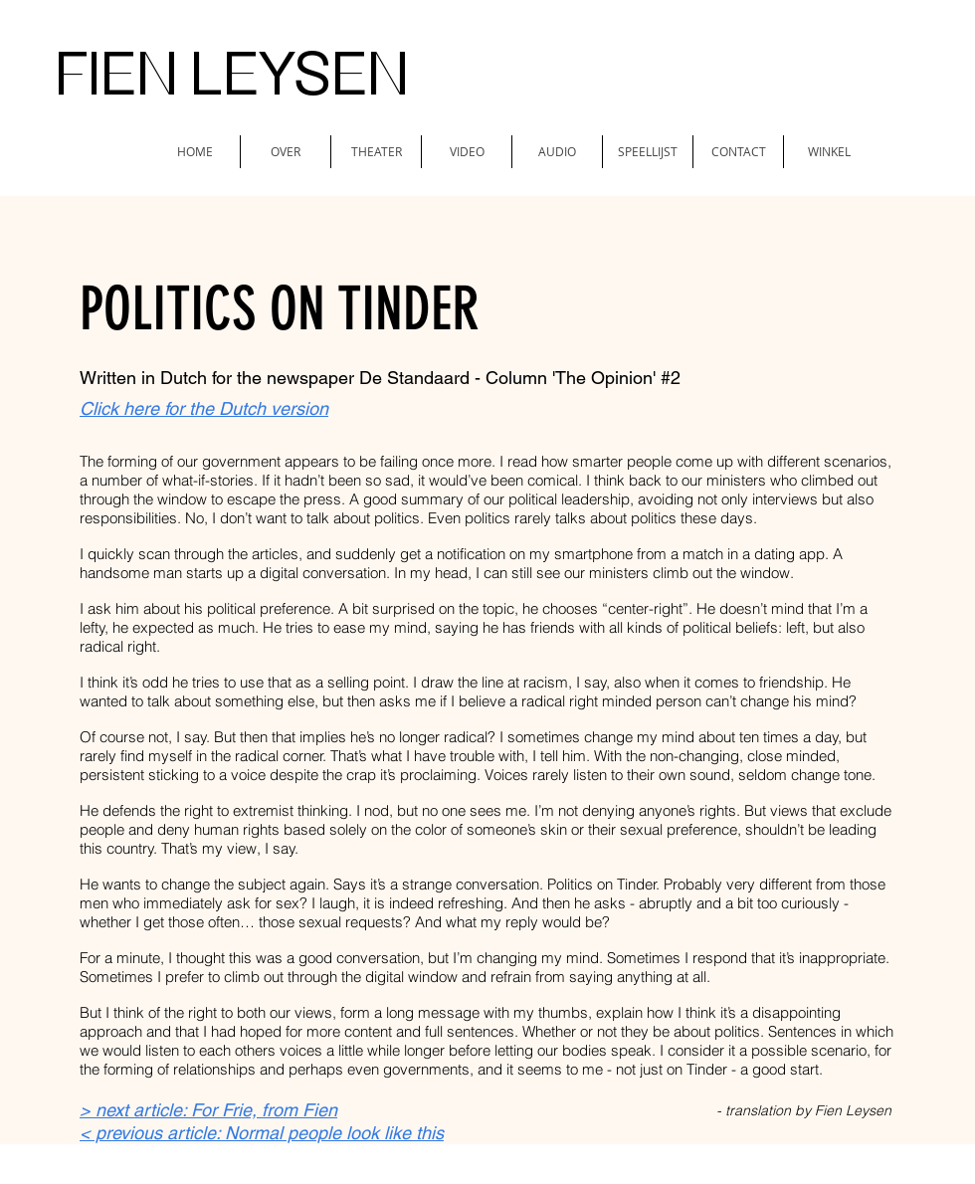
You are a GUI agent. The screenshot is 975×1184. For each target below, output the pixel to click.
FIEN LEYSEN (232, 74)
